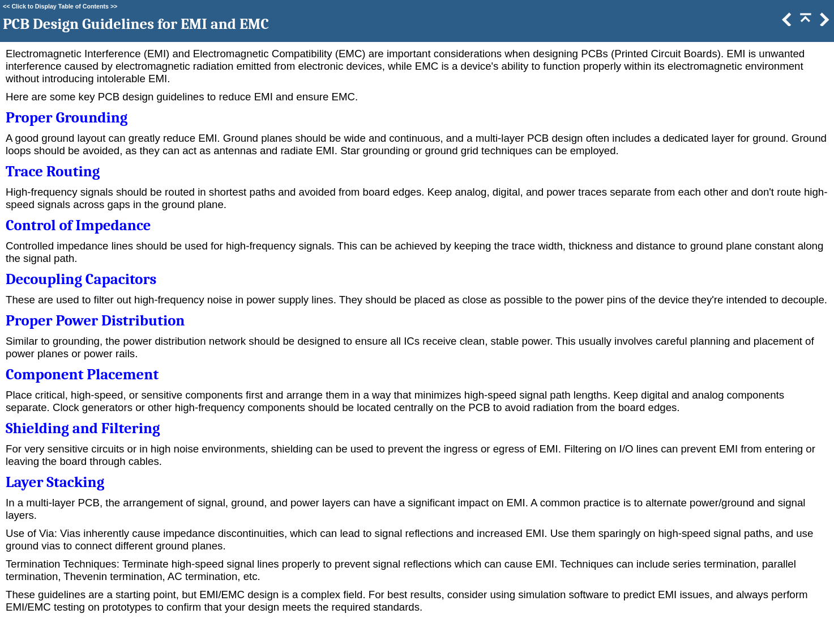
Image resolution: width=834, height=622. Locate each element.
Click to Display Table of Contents (60, 6)
